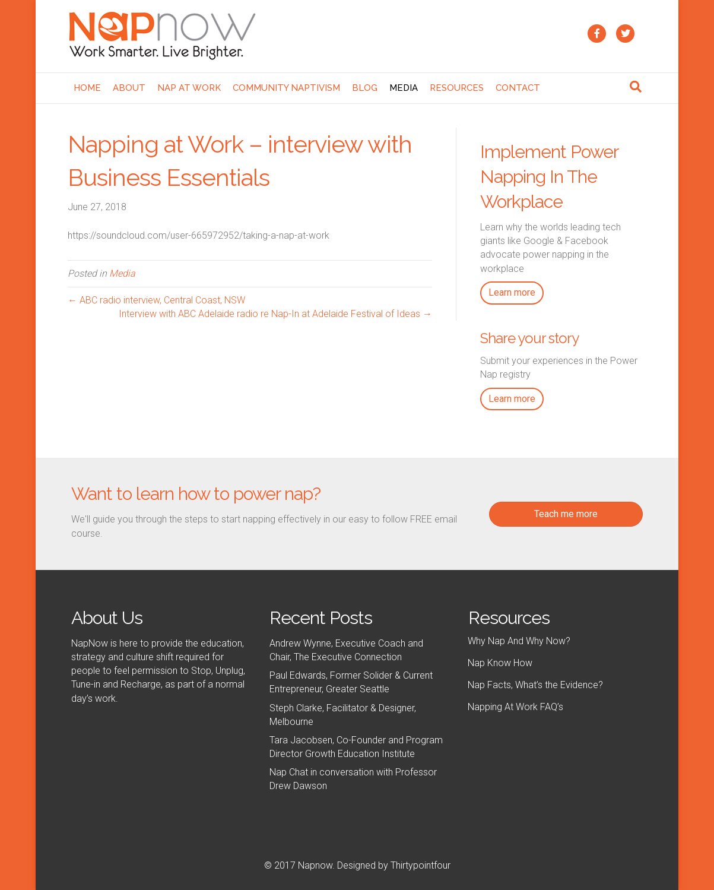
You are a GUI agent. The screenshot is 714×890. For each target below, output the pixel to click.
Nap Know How (500, 663)
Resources (457, 88)
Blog (364, 88)
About (129, 88)
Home (87, 88)
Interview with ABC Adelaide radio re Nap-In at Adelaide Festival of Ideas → (275, 313)
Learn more (511, 292)
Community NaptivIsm (286, 88)
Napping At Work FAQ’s (515, 706)
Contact (518, 88)
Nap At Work (189, 88)
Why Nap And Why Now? (519, 641)
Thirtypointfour (420, 865)
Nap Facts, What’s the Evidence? (535, 685)
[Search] (635, 86)
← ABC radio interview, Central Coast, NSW (156, 300)
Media (403, 88)
